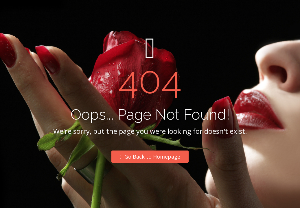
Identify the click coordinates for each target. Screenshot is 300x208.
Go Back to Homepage (150, 156)
